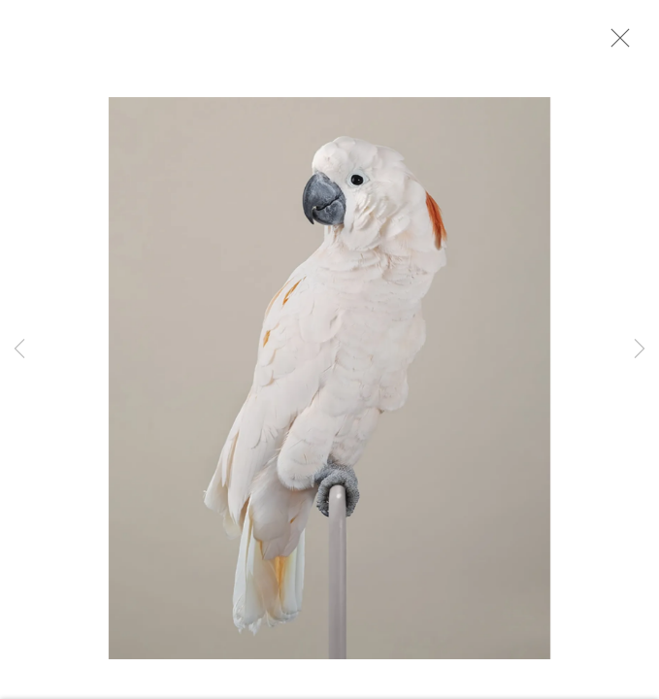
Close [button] (617, 43)
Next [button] (639, 349)
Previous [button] (19, 349)
